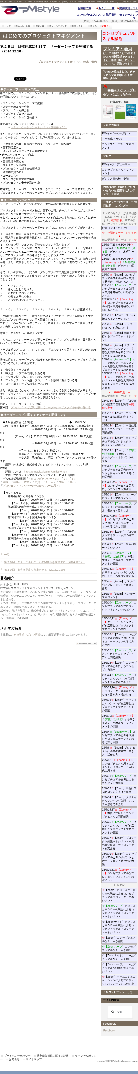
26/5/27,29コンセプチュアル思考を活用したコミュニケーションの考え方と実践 (118, 521)
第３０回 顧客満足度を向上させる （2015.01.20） (35, 569)
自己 (72, 482)
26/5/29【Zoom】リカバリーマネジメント (119, 546)
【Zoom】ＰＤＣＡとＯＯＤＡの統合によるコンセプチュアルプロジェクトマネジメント (119, 895)
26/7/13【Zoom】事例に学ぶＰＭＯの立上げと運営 (119, 790)
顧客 (5, 482)
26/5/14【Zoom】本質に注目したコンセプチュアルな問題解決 (119, 429)
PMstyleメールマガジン (119, 133)
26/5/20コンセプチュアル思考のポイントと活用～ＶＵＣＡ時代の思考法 (119, 471)
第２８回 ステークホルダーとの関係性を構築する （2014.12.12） (44, 562)
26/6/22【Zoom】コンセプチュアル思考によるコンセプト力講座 (119, 666)
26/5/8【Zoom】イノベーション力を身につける (118, 326)
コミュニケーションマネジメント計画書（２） (39, 127)
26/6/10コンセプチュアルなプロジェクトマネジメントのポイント (119, 608)
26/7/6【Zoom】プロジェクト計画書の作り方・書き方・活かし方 (118, 751)
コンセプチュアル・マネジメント (118, 146)
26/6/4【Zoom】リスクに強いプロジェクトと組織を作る (118, 585)
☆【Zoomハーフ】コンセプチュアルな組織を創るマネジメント (119, 968)
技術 (61, 482)
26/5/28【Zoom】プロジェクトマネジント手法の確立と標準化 (119, 535)
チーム (49, 482)
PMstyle (31, 9)
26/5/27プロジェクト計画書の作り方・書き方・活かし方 (119, 507)
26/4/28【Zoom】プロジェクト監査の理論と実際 (119, 404)
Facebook (109, 1030)
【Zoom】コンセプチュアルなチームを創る (119, 939)
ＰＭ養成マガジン (119, 138)
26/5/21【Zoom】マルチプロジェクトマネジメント (119, 496)
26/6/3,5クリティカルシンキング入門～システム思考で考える (118, 572)
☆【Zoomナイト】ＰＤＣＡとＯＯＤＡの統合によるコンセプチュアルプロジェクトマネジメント (119, 927)
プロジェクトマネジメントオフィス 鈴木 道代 (67, 61)
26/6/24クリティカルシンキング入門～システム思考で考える (119, 679)
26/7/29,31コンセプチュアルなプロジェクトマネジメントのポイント (118, 875)
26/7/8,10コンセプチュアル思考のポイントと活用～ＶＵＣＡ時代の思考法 (119, 765)
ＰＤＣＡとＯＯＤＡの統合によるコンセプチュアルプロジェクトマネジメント (119, 911)
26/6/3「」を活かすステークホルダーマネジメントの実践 (118, 558)
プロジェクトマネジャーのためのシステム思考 (31, 485)
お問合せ (14, 1059)
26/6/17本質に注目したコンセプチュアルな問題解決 (119, 654)
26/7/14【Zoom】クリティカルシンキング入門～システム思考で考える (119, 801)
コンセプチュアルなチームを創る (119, 948)
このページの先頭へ (86, 643)
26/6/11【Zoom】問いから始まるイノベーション (119, 317)
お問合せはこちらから (115, 227)
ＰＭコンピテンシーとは (43, 478)
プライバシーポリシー (17, 1055)
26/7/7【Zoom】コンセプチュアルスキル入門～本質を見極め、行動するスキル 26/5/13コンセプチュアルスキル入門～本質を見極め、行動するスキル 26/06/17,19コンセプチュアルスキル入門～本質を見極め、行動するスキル (119, 292)
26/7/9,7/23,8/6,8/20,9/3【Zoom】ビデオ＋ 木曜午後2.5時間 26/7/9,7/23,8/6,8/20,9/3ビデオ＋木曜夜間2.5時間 (119, 257)
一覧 (7, 554)
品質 (37, 482)
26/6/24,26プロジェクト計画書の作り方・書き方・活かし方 (118, 691)
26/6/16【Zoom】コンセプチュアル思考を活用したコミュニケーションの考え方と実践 (119, 639)
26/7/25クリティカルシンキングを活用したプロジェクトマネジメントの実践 (119, 827)
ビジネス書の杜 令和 (119, 178)
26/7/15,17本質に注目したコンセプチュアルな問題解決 (118, 813)
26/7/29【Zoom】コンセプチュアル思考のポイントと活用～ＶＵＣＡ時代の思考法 (119, 859)
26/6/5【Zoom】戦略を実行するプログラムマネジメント (118, 336)
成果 (26, 482)
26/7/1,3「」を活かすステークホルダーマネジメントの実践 (118, 721)
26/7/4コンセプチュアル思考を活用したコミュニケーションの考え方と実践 (118, 737)
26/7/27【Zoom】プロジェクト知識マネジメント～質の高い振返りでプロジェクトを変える (119, 843)
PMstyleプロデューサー (119, 164)
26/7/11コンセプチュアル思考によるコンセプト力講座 (119, 779)
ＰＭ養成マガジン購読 (27, 634)
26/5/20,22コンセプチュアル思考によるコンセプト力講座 (118, 486)
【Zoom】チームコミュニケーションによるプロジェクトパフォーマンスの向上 (119, 980)
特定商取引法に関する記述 (53, 1055)
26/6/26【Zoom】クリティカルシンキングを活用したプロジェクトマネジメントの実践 (119, 705)
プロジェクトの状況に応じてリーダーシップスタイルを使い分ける (51, 407)
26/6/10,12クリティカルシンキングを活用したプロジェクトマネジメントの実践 (118, 623)
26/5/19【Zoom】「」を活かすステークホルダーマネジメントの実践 (119, 455)
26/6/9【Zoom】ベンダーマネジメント (119, 595)
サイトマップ (34, 1059)
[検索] (120, 1012)
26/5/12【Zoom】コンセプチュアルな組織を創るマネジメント (119, 417)
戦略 (16, 482)
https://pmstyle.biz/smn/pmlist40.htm (45, 471)
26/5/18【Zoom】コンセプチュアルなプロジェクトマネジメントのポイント (119, 441)
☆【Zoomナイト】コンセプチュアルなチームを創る (119, 957)
